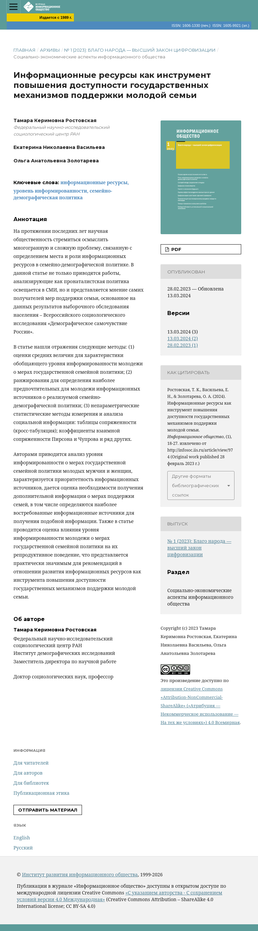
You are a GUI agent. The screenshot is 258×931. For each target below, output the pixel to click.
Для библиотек (31, 783)
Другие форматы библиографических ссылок (195, 485)
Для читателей (31, 763)
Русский (23, 847)
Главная (24, 50)
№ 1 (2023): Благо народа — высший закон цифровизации (140, 50)
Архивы (50, 50)
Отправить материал (47, 810)
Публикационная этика (41, 793)
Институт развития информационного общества (80, 874)
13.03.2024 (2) (182, 338)
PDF (175, 249)
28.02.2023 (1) (182, 345)
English (21, 837)
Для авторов (28, 773)
